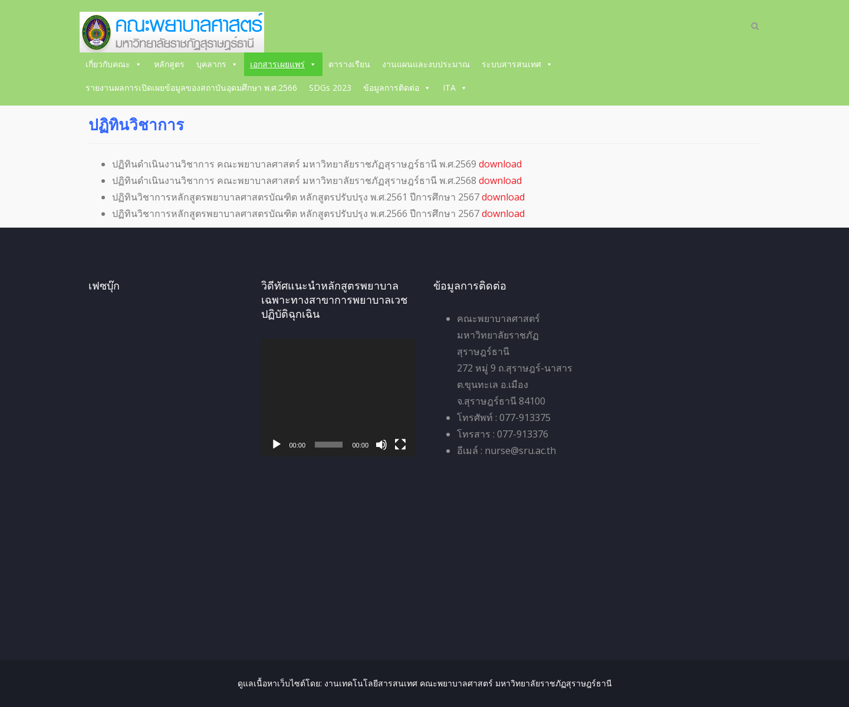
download (500, 163)
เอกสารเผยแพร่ (283, 64)
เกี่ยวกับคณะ (113, 64)
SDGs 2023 (330, 87)
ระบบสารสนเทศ (517, 64)
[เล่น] (276, 444)
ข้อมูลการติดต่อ (397, 87)
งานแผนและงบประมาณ (426, 64)
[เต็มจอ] (400, 444)
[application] (338, 397)
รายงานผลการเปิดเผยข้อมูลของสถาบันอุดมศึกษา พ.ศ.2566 (191, 87)
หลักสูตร (169, 64)
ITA (455, 87)
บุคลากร (217, 64)
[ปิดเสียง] (381, 444)
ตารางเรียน (349, 64)
